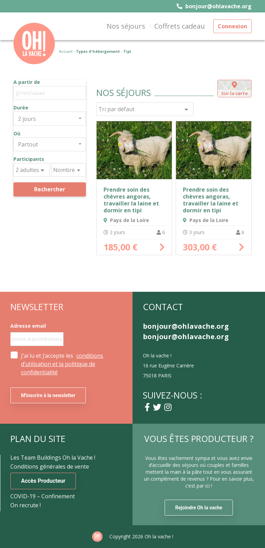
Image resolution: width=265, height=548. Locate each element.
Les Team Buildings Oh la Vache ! (52, 457)
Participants (28, 159)
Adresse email (28, 326)
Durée (20, 107)
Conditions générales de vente (49, 466)
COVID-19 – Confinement (42, 496)
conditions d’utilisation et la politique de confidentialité (62, 364)
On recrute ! (25, 505)
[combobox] (49, 118)
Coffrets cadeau (179, 26)
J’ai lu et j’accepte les (62, 364)
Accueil (65, 51)
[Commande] (145, 109)
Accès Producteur (43, 481)
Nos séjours (126, 26)
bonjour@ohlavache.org (214, 6)
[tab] (234, 88)
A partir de (26, 82)
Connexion (232, 26)
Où (16, 133)
